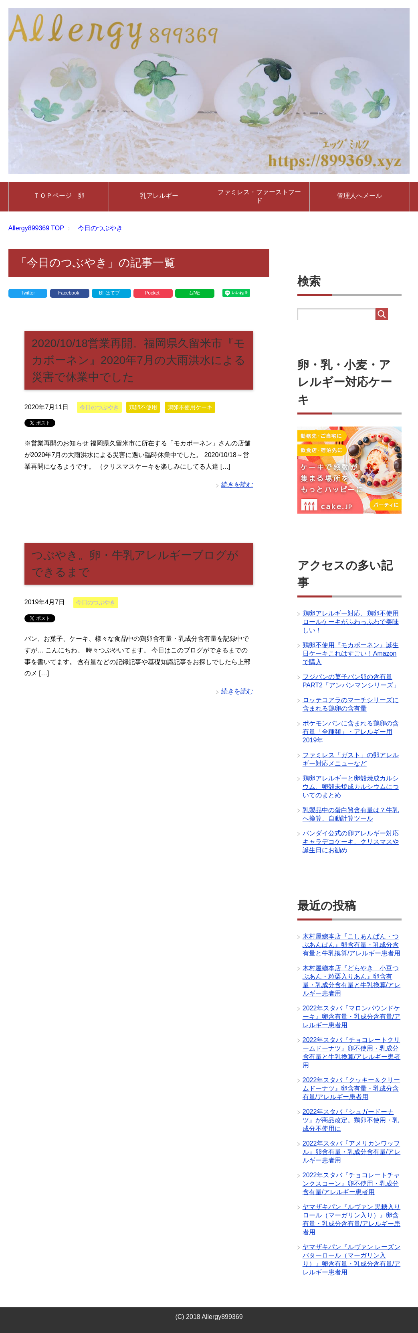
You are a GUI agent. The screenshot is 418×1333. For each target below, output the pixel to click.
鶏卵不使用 (143, 407)
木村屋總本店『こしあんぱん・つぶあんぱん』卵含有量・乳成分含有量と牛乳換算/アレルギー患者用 (351, 945)
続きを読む (237, 484)
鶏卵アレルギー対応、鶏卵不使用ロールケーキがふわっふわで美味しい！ (351, 622)
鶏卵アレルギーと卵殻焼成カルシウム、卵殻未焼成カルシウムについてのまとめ (351, 787)
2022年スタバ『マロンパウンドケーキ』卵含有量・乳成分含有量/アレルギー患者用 (351, 1016)
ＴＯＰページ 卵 (59, 195)
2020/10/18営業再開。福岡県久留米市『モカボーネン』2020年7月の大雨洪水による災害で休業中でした (139, 360)
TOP (36, 228)
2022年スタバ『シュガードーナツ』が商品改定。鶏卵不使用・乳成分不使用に (351, 1120)
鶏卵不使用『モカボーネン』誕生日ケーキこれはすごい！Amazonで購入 (351, 653)
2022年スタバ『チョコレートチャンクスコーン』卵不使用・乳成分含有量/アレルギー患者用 (351, 1183)
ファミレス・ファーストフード (259, 196)
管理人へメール (359, 195)
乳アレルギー (159, 195)
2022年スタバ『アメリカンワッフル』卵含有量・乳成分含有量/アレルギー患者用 (351, 1152)
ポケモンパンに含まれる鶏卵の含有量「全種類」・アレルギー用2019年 (351, 732)
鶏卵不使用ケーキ (190, 407)
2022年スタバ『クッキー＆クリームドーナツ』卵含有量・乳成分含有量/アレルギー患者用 (351, 1088)
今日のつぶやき (99, 407)
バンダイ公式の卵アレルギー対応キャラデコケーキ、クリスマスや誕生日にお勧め (351, 841)
